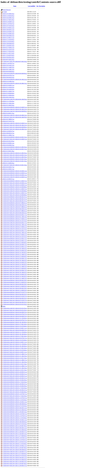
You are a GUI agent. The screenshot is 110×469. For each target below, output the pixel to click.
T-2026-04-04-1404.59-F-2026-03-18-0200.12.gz (15, 175)
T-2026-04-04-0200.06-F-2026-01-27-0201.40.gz (15, 324)
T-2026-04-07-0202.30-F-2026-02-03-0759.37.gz (15, 338)
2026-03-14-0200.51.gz (8, 21)
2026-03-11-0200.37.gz (8, 91)
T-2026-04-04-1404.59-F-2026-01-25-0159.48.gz (15, 340)
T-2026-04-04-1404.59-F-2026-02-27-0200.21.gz (15, 226)
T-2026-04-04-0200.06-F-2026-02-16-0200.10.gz (15, 250)
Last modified (31, 6)
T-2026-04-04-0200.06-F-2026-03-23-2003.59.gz (15, 147)
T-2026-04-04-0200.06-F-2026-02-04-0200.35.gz (15, 312)
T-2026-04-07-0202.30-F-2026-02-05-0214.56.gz (15, 310)
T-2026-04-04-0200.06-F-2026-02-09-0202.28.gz (15, 280)
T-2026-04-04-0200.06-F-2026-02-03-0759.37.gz (15, 314)
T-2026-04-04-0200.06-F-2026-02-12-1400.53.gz (15, 254)
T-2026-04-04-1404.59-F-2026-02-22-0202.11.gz (15, 240)
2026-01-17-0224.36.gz (8, 51)
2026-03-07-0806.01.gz (8, 119)
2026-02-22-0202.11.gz (8, 169)
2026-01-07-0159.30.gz (8, 25)
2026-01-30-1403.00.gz (8, 89)
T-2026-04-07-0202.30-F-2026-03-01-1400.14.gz (15, 232)
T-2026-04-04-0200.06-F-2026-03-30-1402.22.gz (15, 79)
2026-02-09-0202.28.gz (8, 57)
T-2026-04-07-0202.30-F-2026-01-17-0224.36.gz (15, 396)
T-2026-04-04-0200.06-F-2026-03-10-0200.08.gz (15, 187)
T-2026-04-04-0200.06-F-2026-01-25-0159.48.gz (15, 326)
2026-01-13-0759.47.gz (8, 23)
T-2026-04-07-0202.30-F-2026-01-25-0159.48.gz (15, 350)
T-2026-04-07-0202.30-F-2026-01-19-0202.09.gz (15, 392)
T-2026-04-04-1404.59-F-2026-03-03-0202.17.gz (15, 222)
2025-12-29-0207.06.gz (8, 55)
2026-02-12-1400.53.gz (8, 67)
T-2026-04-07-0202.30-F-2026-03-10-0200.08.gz (15, 195)
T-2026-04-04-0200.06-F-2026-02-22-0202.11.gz (15, 238)
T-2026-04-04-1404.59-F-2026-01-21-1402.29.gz (15, 362)
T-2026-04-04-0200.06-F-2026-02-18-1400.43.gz (15, 248)
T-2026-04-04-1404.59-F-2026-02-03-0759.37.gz (15, 320)
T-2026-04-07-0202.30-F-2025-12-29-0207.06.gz (15, 463)
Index (4, 306)
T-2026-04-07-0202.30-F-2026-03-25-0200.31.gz (15, 139)
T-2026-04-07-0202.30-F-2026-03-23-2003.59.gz (15, 157)
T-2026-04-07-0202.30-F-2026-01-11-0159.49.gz (15, 443)
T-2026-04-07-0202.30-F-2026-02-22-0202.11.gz (15, 246)
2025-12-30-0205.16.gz (8, 45)
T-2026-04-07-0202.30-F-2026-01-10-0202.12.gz (15, 445)
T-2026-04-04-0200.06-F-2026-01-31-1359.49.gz (15, 318)
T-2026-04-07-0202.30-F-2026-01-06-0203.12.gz (15, 457)
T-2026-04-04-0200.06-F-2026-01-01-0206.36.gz (15, 410)
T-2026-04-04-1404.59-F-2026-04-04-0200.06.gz (15, 111)
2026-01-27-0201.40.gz (8, 19)
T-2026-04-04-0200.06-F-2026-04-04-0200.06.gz (15, 73)
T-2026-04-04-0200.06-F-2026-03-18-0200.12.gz (15, 171)
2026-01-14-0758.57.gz (8, 63)
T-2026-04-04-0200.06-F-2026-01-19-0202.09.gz (15, 380)
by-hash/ (5, 11)
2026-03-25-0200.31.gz (8, 85)
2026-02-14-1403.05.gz (8, 87)
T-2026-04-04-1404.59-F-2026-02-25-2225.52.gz (15, 228)
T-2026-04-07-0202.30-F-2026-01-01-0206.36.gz (15, 459)
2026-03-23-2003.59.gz (8, 105)
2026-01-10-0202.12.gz (8, 27)
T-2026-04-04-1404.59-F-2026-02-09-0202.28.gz (15, 284)
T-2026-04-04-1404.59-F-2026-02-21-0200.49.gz (15, 256)
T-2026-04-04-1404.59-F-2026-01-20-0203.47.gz (15, 384)
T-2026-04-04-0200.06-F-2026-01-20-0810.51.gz (15, 372)
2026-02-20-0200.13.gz (8, 31)
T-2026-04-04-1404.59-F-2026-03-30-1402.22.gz (15, 109)
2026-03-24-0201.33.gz (8, 113)
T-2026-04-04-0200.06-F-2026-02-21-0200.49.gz (15, 242)
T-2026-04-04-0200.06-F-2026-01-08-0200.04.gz (15, 404)
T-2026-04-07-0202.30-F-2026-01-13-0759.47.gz (15, 439)
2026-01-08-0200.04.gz (8, 43)
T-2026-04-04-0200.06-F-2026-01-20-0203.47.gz (15, 378)
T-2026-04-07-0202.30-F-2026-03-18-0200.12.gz (15, 183)
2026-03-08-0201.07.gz (8, 133)
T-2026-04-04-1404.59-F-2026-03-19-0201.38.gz (15, 161)
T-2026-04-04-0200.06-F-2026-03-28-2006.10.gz (15, 83)
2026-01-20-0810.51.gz (8, 179)
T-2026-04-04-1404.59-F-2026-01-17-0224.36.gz (15, 388)
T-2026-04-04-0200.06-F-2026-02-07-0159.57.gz (15, 292)
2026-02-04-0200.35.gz (8, 145)
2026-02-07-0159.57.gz (8, 121)
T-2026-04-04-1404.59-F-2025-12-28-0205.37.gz (15, 451)
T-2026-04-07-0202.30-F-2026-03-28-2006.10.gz (15, 129)
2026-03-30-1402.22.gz (8, 65)
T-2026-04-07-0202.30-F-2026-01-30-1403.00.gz (15, 346)
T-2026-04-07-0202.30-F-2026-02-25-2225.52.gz (15, 236)
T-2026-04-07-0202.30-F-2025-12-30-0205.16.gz (15, 461)
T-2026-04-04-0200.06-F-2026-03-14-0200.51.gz (15, 173)
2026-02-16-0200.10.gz (8, 33)
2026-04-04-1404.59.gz (8, 97)
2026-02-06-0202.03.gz (8, 77)
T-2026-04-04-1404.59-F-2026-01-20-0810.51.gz (15, 374)
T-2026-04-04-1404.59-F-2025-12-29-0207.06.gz (15, 447)
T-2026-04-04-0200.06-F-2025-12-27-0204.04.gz (15, 435)
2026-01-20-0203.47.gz (8, 131)
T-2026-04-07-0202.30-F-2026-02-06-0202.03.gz (15, 302)
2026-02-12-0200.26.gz (8, 163)
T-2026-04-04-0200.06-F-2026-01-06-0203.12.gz (15, 408)
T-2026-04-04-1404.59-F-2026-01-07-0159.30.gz (15, 423)
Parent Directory (7, 9)
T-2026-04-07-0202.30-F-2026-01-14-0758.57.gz (15, 437)
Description (42, 6)
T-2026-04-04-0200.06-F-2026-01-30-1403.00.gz (15, 322)
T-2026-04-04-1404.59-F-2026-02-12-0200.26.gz (15, 286)
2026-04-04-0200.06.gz (8, 71)
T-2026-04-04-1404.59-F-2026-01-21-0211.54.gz (15, 364)
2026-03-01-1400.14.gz (8, 69)
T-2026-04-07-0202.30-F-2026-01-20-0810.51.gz (15, 376)
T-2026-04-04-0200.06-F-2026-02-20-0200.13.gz (15, 244)
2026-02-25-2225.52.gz (8, 49)
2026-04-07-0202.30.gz (8, 59)
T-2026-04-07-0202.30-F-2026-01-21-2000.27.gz (15, 366)
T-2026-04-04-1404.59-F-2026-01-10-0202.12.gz (15, 419)
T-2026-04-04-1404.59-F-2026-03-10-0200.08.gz (15, 191)
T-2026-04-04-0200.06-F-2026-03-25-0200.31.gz (15, 107)
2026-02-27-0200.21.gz (8, 47)
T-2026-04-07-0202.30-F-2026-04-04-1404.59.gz (15, 117)
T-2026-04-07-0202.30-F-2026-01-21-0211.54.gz (15, 370)
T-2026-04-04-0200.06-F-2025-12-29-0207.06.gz (15, 425)
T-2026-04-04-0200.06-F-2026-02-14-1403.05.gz (15, 252)
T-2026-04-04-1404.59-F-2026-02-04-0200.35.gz (15, 316)
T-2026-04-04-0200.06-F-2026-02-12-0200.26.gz (15, 282)
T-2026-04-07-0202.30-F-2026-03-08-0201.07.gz (15, 201)
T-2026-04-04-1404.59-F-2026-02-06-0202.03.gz (15, 298)
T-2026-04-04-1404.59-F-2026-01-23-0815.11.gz (15, 342)
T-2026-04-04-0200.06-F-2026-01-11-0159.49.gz (15, 400)
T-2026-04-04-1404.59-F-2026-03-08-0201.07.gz (15, 199)
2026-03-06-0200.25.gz (8, 35)
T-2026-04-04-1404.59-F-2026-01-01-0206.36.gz (15, 429)
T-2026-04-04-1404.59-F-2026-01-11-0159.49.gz (15, 417)
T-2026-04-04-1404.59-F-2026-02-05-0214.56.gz (15, 308)
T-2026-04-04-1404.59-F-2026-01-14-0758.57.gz (15, 413)
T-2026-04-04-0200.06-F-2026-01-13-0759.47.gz (15, 398)
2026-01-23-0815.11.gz (8, 37)
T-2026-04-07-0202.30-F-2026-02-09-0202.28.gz (15, 288)
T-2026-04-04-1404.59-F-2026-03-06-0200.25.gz (15, 208)
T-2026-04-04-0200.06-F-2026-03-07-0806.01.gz (15, 202)
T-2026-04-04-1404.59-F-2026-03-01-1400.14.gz (15, 224)
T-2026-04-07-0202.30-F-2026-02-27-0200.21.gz (15, 234)
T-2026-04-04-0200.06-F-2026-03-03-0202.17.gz (15, 214)
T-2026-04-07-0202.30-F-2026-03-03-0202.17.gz (15, 230)
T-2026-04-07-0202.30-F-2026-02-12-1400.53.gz (15, 278)
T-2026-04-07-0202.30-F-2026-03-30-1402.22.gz (15, 125)
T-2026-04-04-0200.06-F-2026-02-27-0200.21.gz (15, 218)
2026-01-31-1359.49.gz (8, 101)
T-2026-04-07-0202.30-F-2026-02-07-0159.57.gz (15, 300)
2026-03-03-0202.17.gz (8, 167)
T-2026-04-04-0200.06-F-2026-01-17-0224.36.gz (15, 382)
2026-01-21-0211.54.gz (8, 53)
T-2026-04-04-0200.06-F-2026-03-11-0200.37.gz (15, 181)
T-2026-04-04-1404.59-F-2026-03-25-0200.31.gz (15, 123)
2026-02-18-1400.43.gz (8, 81)
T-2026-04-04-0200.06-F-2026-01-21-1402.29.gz (15, 356)
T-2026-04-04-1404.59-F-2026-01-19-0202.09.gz (15, 386)
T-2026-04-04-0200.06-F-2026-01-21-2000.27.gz (15, 354)
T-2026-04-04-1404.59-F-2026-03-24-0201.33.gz (15, 149)
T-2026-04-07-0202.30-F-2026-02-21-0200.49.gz (15, 268)
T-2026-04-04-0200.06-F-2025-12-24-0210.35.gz (15, 441)
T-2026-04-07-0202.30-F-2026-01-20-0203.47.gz (15, 390)
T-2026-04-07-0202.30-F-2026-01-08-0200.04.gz (15, 449)
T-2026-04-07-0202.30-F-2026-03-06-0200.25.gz (15, 212)
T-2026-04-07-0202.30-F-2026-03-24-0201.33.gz (15, 155)
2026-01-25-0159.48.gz (8, 41)
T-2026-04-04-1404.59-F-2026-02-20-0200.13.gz (15, 258)
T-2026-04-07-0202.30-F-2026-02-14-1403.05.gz (15, 276)
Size (37, 6)
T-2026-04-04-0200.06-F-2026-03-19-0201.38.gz (15, 159)
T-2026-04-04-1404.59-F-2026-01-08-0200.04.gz (15, 421)
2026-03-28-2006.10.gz (8, 17)
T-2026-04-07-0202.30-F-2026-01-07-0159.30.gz (15, 455)
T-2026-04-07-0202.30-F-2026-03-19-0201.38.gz (15, 165)
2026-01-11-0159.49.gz (8, 39)
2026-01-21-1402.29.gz (8, 103)
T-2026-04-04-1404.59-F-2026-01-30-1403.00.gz (15, 334)
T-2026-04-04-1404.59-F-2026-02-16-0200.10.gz (15, 262)
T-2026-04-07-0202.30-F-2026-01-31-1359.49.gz (15, 344)
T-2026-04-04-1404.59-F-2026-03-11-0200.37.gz (15, 189)
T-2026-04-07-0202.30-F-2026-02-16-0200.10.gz (15, 274)
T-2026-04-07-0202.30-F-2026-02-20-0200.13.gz (15, 270)
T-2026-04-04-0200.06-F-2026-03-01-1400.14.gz (15, 216)
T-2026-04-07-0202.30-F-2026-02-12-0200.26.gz (15, 290)
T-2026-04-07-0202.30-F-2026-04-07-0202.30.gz (15, 61)
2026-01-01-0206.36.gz (8, 13)
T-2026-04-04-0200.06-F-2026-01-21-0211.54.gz (15, 358)
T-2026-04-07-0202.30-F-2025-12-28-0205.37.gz (15, 465)
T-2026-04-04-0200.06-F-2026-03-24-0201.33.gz (15, 137)
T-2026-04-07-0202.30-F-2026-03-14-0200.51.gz (15, 185)
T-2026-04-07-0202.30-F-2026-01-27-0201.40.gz (15, 348)
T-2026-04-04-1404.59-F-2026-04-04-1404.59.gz (15, 99)
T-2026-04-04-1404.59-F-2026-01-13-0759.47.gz (15, 415)
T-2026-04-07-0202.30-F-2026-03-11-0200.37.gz (15, 193)
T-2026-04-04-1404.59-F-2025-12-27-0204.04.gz (15, 453)
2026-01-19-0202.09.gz (8, 15)
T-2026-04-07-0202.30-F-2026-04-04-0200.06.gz (15, 127)
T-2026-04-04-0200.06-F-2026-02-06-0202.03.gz (15, 294)
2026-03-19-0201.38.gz (8, 151)
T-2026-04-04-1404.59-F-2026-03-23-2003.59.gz (15, 153)
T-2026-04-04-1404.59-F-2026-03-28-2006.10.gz (15, 115)
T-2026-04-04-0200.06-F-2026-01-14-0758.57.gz (15, 394)
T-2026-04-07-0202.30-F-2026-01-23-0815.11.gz (15, 352)
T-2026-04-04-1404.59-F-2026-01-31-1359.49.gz (15, 332)
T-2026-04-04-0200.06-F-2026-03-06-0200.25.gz (15, 204)
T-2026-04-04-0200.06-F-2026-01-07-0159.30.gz (15, 406)
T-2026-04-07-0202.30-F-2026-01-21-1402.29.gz (15, 368)
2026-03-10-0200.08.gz (8, 93)
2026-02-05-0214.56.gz (8, 141)
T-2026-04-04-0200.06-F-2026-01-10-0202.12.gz (15, 402)
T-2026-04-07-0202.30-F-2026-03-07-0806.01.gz (15, 210)
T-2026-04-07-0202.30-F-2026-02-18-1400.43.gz (15, 272)
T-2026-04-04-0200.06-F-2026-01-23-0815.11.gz (15, 328)
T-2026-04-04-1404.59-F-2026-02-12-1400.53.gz (15, 266)
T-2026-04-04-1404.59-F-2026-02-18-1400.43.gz (15, 260)
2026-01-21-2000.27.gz (8, 135)
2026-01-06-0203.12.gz (8, 29)
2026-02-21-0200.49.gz (8, 95)
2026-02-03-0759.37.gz (8, 75)
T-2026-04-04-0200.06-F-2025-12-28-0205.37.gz (15, 431)
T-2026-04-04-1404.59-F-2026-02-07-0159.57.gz (15, 296)
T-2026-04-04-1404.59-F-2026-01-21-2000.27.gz (15, 360)
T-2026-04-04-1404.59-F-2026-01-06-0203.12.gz (15, 427)
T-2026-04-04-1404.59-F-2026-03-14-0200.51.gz (15, 177)
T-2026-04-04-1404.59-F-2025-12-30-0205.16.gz (15, 433)
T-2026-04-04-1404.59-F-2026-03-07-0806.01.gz (15, 206)
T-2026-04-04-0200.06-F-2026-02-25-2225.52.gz (15, 220)
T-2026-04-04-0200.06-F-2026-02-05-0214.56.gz (15, 304)
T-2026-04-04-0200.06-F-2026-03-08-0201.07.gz (15, 197)
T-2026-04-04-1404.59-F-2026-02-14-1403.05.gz (15, 264)
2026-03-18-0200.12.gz (8, 143)
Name (14, 6)
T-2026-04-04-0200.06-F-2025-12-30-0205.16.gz (15, 411)
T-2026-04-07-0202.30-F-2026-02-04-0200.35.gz (15, 330)
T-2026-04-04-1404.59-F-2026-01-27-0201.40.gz (15, 336)
